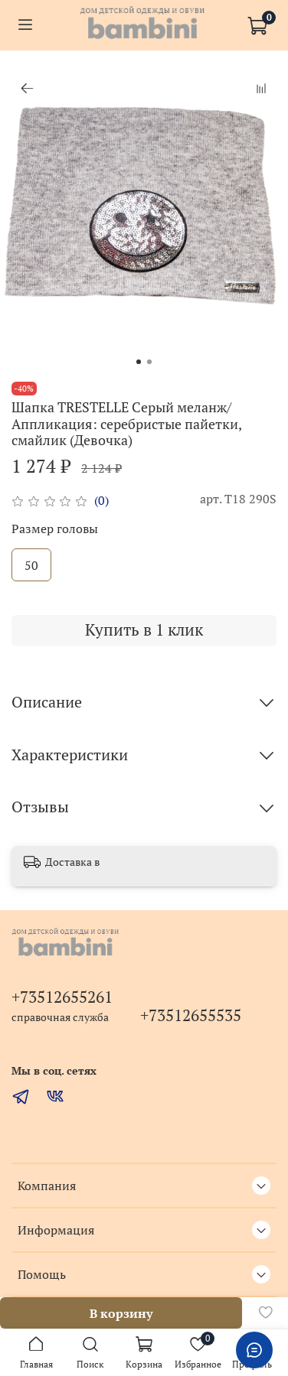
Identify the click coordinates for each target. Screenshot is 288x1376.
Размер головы (54, 529)
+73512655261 (62, 996)
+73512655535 (190, 1015)
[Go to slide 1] (138, 361)
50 (31, 565)
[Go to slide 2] (149, 361)
